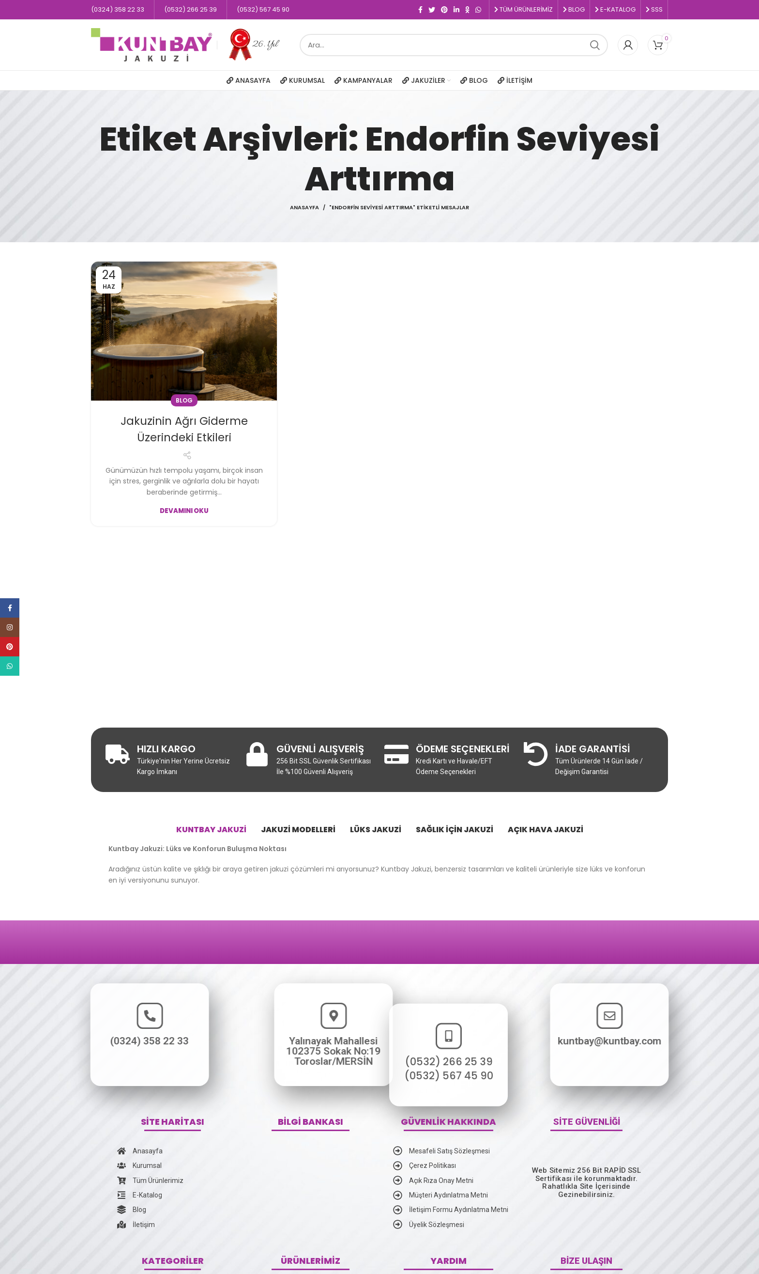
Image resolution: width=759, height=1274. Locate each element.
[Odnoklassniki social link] (467, 9)
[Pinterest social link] (444, 9)
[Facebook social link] (420, 9)
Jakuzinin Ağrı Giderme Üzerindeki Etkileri (184, 429)
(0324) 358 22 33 (75, 1041)
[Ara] (454, 45)
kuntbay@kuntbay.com (683, 1041)
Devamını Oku (184, 511)
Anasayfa (304, 207)
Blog (184, 400)
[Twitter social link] (431, 9)
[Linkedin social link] (456, 9)
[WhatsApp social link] (478, 9)
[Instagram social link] (9, 627)
